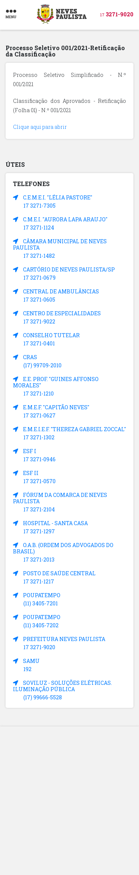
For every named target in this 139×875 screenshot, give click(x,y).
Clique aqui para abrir (40, 126)
